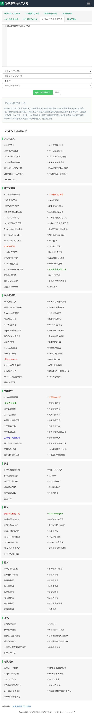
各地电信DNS (54, 481)
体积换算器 (53, 580)
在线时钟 (52, 624)
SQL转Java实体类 (56, 162)
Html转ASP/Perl (11, 258)
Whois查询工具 (11, 542)
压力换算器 (9, 586)
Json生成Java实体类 (57, 156)
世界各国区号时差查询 (58, 636)
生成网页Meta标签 (56, 525)
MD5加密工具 (10, 302)
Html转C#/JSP (10, 252)
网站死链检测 (54, 537)
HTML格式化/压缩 (12, 13)
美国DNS (8, 499)
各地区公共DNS (11, 481)
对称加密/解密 (54, 313)
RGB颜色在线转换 (56, 455)
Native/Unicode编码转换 (59, 371)
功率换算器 (53, 586)
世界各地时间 (10, 630)
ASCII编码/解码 (55, 365)
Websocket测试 (55, 470)
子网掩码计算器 (55, 569)
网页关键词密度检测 (57, 548)
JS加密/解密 (67, 13)
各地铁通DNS (10, 493)
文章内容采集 (10, 403)
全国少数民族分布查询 (58, 641)
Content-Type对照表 (57, 668)
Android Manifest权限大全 (60, 691)
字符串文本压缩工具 (57, 432)
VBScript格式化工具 (12, 240)
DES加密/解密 (54, 319)
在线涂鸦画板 (10, 624)
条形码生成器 (10, 353)
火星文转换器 (54, 409)
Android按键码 (54, 376)
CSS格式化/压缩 (32, 13)
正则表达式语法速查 (57, 281)
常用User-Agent (11, 668)
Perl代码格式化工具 (57, 235)
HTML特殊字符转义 (12, 685)
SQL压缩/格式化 (30, 19)
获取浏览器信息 (11, 475)
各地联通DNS (10, 487)
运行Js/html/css (11, 287)
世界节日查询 (10, 641)
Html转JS (52, 240)
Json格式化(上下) (56, 145)
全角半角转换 (54, 438)
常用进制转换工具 (12, 455)
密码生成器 (9, 342)
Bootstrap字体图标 (12, 691)
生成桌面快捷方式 (12, 519)
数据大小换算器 (55, 603)
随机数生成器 (10, 449)
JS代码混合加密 (11, 19)
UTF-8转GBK (54, 359)
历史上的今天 (10, 653)
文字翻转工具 (10, 426)
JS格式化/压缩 (50, 13)
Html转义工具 (54, 246)
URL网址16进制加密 (57, 302)
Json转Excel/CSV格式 (13, 174)
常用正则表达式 (11, 281)
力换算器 (52, 609)
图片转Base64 (10, 359)
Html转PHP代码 (55, 252)
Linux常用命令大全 (12, 697)
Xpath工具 (53, 287)
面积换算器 (53, 574)
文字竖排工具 (54, 420)
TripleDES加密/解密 (12, 330)
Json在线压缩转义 (56, 151)
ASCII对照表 (54, 679)
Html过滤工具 (54, 275)
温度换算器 (53, 592)
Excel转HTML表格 (56, 258)
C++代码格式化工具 (12, 235)
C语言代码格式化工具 (58, 229)
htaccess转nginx (55, 513)
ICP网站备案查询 (56, 542)
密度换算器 (9, 609)
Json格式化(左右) (11, 151)
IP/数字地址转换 (55, 353)
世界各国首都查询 (56, 630)
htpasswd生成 (54, 348)
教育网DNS (53, 493)
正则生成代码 (10, 275)
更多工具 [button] (71, 19)
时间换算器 (9, 598)
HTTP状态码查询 (11, 554)
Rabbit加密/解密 (55, 325)
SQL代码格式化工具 (13, 223)
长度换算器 (9, 592)
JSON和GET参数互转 (58, 174)
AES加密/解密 (10, 319)
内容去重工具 (54, 426)
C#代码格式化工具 (12, 217)
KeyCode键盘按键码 (13, 376)
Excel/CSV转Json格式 (58, 168)
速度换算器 (53, 598)
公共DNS (52, 475)
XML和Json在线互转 (13, 168)
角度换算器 (9, 603)
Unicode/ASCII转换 (12, 365)
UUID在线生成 (54, 342)
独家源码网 (17, 706)
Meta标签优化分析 (12, 548)
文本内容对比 (54, 414)
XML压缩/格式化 (55, 212)
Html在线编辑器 (11, 397)
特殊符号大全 (54, 647)
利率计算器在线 (11, 569)
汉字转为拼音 (10, 409)
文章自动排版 (54, 397)
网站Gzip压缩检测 (12, 537)
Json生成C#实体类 (12, 156)
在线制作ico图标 (11, 525)
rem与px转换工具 (56, 519)
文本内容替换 (10, 414)
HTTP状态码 (10, 679)
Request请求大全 (11, 673)
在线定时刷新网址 (12, 531)
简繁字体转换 (54, 403)
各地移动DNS (54, 487)
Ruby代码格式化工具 (13, 229)
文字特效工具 (10, 432)
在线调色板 (53, 531)
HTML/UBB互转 (55, 264)
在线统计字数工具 (12, 420)
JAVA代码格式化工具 (57, 217)
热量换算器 (9, 580)
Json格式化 (9, 145)
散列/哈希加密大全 (12, 336)
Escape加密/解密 (11, 313)
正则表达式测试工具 (57, 269)
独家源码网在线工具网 (42, 712)
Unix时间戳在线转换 (57, 449)
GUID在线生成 (10, 348)
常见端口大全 (54, 685)
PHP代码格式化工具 (13, 212)
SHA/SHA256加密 (56, 330)
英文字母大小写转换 (13, 443)
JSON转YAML (10, 179)
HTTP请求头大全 (56, 673)
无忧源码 (27, 706)
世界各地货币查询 (12, 636)
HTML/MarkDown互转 (13, 269)
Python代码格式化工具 (52, 19)
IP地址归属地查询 (12, 470)
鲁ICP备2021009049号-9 (65, 712)
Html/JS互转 (9, 246)
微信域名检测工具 (12, 513)
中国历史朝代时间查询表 (15, 647)
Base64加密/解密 (56, 307)
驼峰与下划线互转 (12, 438)
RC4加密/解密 (10, 325)
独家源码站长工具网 (14, 3)
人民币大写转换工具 (57, 443)
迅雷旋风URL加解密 (13, 307)
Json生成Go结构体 (12, 162)
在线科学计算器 (11, 574)
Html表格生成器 (11, 264)
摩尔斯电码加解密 (56, 336)
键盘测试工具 (10, 382)
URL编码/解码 (10, 371)
